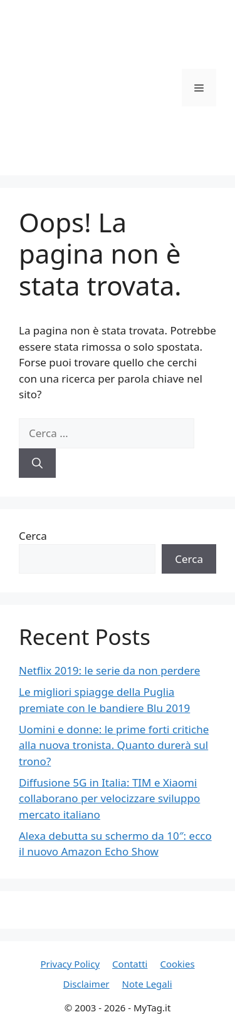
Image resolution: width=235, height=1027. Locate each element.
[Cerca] (37, 463)
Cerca (33, 536)
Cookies (177, 963)
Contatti (129, 963)
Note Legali (147, 984)
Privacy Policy (70, 963)
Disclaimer (86, 984)
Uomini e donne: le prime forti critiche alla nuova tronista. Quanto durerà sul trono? (114, 745)
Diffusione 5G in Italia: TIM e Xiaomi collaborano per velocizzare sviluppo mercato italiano (109, 798)
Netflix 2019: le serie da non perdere (109, 670)
